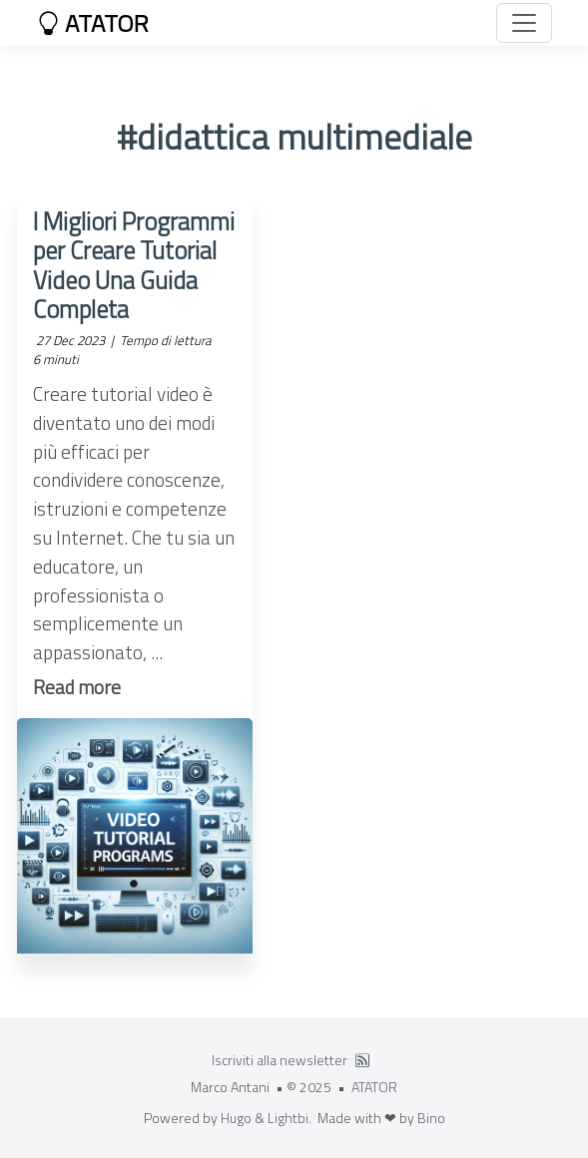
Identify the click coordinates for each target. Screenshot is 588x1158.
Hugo (236, 1117)
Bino (431, 1117)
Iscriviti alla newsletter (279, 1059)
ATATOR (93, 23)
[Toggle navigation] (524, 23)
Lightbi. (289, 1117)
